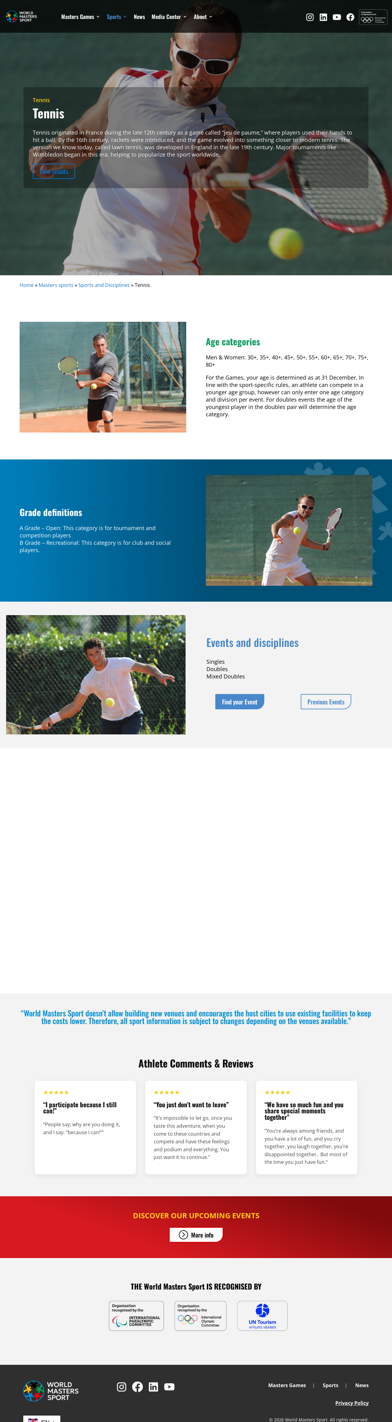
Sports (114, 16)
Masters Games (77, 16)
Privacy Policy (352, 1403)
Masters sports (56, 285)
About (200, 16)
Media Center (166, 16)
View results (54, 171)
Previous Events (326, 701)
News (139, 16)
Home (27, 285)
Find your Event (240, 701)
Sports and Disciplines (104, 285)
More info (202, 1234)
